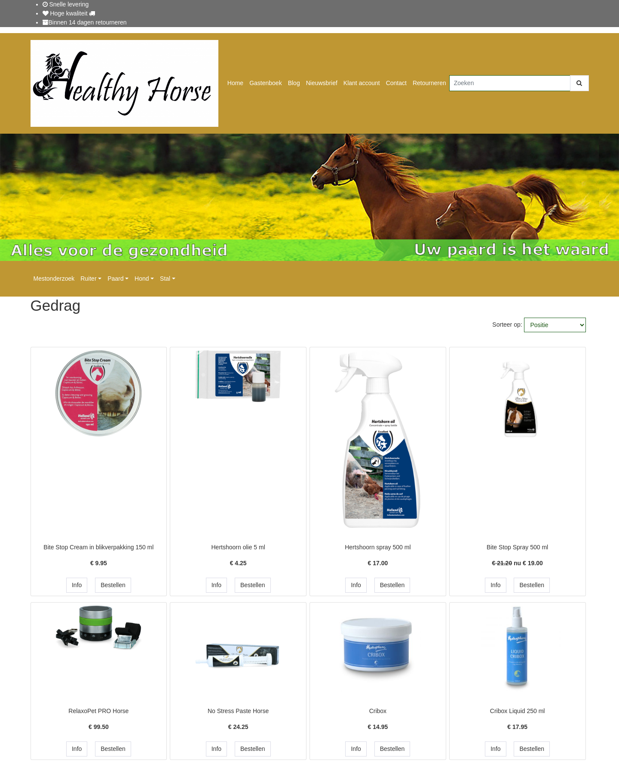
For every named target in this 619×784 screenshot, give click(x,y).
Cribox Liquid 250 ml (517, 710)
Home (235, 83)
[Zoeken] (509, 83)
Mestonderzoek (54, 278)
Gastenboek (265, 83)
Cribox (377, 710)
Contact (396, 83)
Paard (115, 278)
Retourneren (429, 83)
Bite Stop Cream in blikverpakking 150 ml (98, 547)
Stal (165, 278)
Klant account (361, 83)
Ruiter (88, 278)
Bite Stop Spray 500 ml (517, 547)
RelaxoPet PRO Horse (98, 710)
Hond (142, 278)
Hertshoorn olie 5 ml (238, 547)
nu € (517, 563)
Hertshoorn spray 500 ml (378, 547)
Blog (294, 83)
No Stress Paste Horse (238, 710)
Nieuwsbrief (321, 83)
